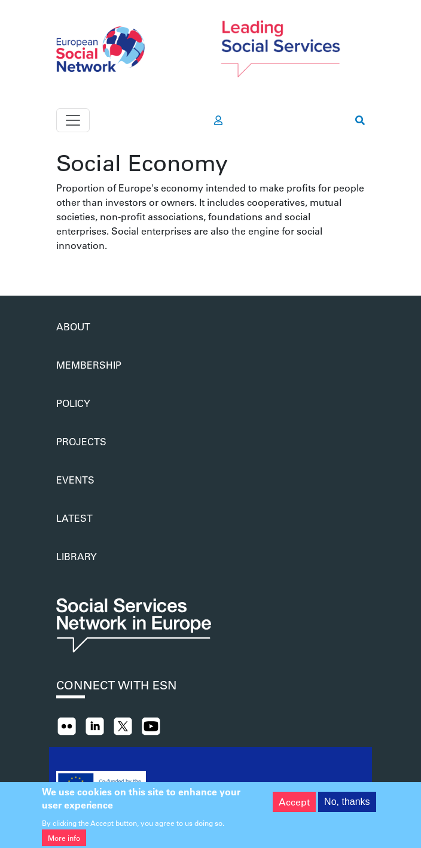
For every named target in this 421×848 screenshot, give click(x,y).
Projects (81, 441)
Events (75, 479)
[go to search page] (360, 120)
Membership (88, 364)
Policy (73, 403)
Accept (294, 804)
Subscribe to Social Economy (61, 267)
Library (76, 556)
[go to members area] (218, 120)
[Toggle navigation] (73, 120)
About (73, 326)
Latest (74, 518)
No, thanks (347, 804)
